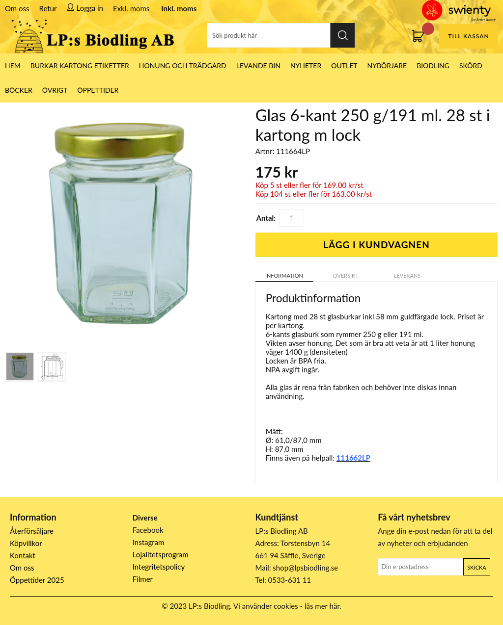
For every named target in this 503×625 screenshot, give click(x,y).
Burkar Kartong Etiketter (79, 65)
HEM (13, 65)
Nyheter (305, 65)
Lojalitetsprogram (161, 554)
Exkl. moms (131, 8)
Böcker (18, 90)
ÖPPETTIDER (97, 90)
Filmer (143, 578)
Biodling (433, 65)
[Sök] (281, 35)
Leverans (407, 275)
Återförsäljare (32, 530)
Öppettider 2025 (37, 579)
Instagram (149, 542)
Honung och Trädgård (182, 65)
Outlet (344, 65)
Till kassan (468, 36)
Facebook (148, 529)
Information (284, 275)
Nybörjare (387, 65)
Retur (48, 8)
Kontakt (22, 555)
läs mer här (322, 605)
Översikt (346, 275)
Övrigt (55, 90)
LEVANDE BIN (258, 65)
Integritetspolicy (159, 566)
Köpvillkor (26, 543)
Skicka (476, 567)
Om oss (17, 8)
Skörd (470, 65)
